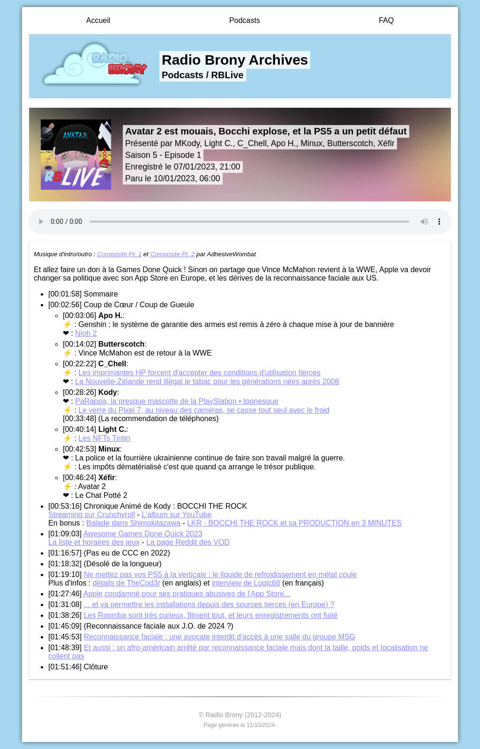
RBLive (227, 75)
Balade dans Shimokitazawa (133, 523)
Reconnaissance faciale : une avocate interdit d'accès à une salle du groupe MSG (219, 637)
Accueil (98, 20)
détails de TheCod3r (126, 583)
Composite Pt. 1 (119, 254)
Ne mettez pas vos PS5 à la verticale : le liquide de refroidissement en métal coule (220, 574)
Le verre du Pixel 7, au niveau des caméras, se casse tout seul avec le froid (203, 410)
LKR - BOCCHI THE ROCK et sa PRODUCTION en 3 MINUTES (294, 523)
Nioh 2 (86, 333)
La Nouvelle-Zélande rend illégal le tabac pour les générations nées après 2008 (207, 382)
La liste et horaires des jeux (94, 542)
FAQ (386, 20)
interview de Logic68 (246, 583)
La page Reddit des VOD (188, 542)
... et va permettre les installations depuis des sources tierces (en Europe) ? (209, 604)
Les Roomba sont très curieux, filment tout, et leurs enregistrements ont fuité (211, 615)
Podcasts (244, 20)
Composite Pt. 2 (172, 254)
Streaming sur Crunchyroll (91, 515)
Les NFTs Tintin (104, 438)
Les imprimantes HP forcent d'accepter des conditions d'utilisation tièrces (199, 373)
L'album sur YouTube (176, 515)
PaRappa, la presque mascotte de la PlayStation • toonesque (176, 401)
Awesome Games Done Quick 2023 (142, 534)
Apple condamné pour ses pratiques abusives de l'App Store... (187, 594)
